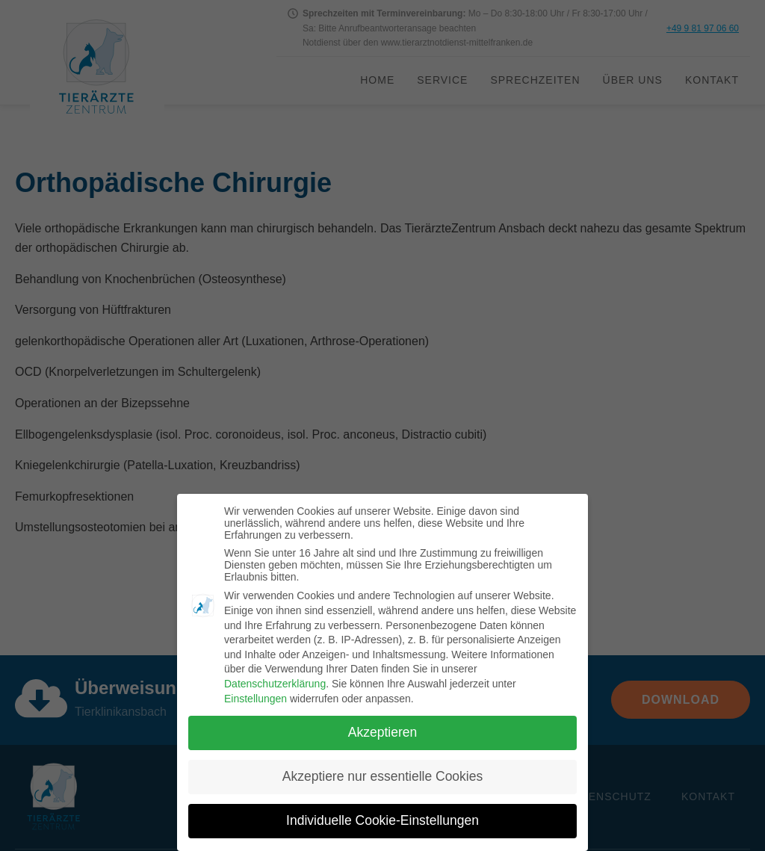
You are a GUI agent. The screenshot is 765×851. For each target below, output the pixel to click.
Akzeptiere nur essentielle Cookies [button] (382, 776)
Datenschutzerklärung (275, 684)
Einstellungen (255, 699)
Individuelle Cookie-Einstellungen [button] (382, 820)
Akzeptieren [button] (382, 732)
